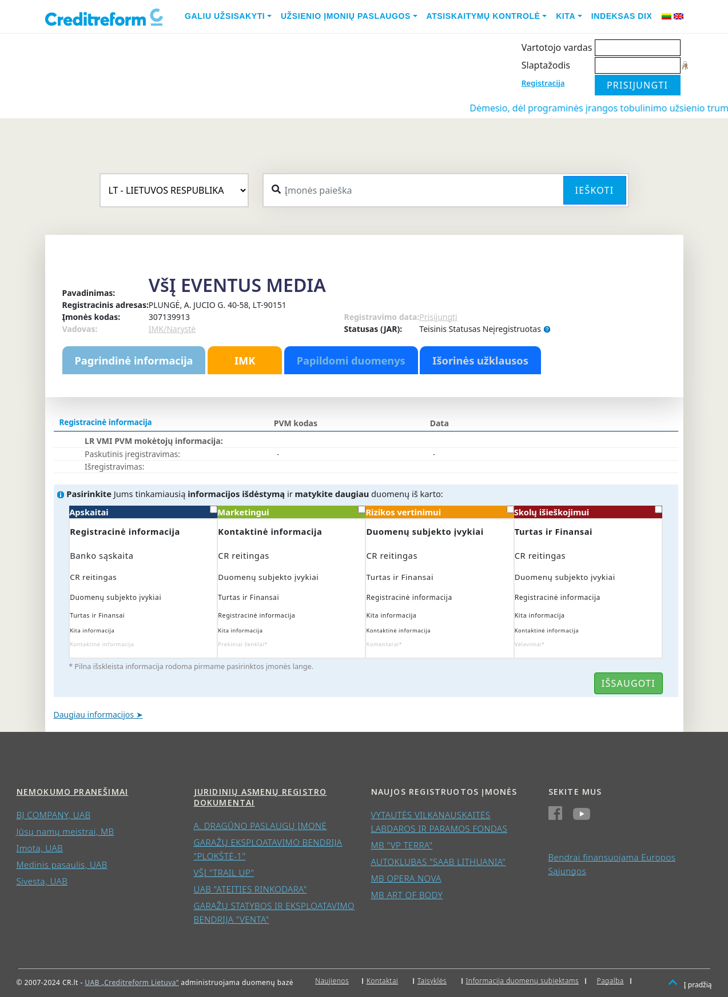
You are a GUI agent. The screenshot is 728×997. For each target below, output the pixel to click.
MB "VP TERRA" (402, 845)
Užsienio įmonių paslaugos (346, 16)
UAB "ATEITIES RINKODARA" (250, 889)
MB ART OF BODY (407, 894)
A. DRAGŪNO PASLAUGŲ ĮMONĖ (260, 825)
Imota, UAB (40, 848)
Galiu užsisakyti (225, 16)
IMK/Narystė (172, 328)
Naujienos (332, 981)
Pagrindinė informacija (134, 360)
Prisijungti (438, 316)
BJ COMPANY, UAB (54, 814)
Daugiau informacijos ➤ (98, 714)
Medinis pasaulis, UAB (62, 864)
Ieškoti (594, 190)
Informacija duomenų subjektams (522, 981)
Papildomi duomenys (351, 360)
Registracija (543, 83)
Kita (565, 16)
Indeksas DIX (622, 16)
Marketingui (291, 512)
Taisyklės (432, 981)
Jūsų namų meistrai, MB (65, 831)
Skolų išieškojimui (588, 512)
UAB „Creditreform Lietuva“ (131, 982)
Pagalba (610, 981)
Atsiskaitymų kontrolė (483, 16)
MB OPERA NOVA (406, 878)
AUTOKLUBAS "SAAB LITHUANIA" (438, 861)
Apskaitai (143, 512)
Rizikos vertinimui (439, 512)
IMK (244, 360)
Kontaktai (383, 981)
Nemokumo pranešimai (73, 791)
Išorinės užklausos (480, 360)
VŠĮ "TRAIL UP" (224, 872)
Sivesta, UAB (42, 881)
